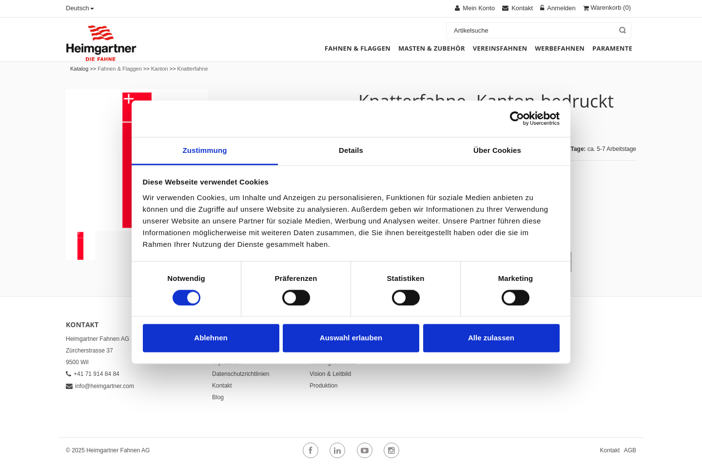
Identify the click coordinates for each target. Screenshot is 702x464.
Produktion (323, 385)
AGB (630, 450)
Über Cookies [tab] (497, 150)
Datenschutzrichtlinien (240, 374)
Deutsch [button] (80, 8)
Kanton (159, 69)
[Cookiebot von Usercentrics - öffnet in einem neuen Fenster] (517, 118)
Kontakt (222, 385)
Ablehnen (210, 338)
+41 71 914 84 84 (92, 374)
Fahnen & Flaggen (120, 69)
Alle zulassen (491, 338)
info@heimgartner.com (100, 386)
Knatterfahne (192, 69)
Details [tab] (351, 150)
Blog (218, 397)
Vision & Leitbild (330, 374)
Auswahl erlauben (351, 338)
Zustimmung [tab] (205, 150)
